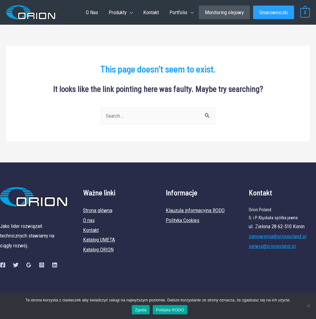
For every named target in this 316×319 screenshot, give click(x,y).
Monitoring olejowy (224, 12)
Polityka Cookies (182, 220)
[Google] (28, 265)
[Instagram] (41, 265)
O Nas (92, 12)
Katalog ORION (98, 249)
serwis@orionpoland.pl (272, 246)
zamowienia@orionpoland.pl (277, 236)
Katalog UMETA (99, 240)
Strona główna (97, 210)
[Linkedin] (54, 265)
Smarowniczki (273, 12)
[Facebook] (3, 265)
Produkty (118, 12)
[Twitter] (16, 265)
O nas (89, 220)
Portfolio (178, 12)
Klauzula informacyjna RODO (195, 210)
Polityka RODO (170, 310)
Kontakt (151, 12)
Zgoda (141, 310)
